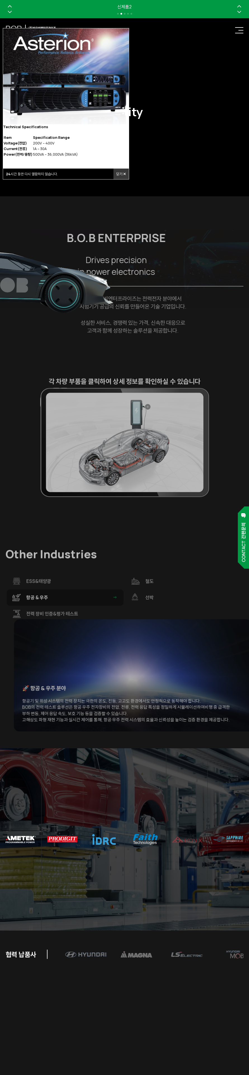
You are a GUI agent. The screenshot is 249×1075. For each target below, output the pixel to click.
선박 (191, 610)
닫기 (121, 173)
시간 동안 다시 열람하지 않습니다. (32, 173)
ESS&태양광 (72, 593)
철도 (191, 593)
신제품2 (124, 7)
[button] (10, 6)
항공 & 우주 (72, 610)
